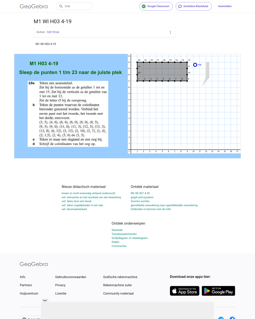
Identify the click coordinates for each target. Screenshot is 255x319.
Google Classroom (155, 6)
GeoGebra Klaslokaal (193, 6)
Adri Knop (53, 32)
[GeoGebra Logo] (34, 6)
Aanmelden (225, 6)
